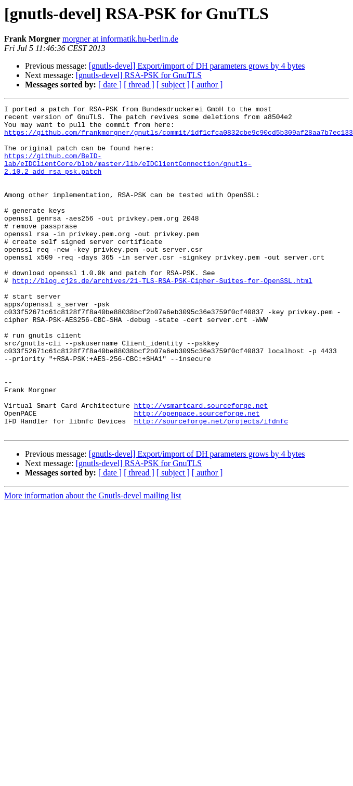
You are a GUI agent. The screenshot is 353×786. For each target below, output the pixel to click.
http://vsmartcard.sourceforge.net (201, 456)
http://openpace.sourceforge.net (197, 466)
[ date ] (110, 84)
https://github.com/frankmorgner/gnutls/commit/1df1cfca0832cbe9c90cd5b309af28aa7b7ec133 (178, 138)
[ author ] (207, 84)
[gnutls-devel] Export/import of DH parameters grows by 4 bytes (197, 65)
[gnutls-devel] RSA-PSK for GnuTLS (139, 75)
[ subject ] (173, 84)
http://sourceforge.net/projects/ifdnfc (211, 475)
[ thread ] (139, 84)
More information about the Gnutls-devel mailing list (92, 551)
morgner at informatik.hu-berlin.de (120, 38)
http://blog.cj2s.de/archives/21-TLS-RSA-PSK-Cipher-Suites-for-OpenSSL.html (162, 307)
